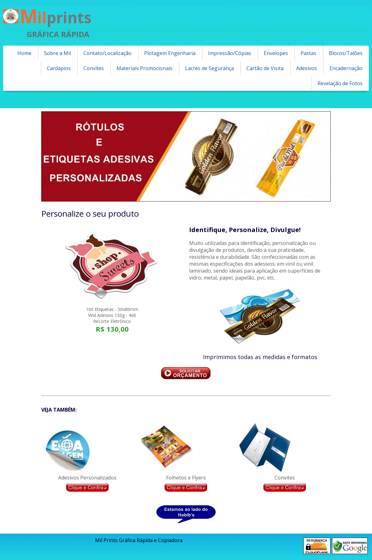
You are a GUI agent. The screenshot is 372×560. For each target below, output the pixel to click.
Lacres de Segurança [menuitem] (209, 68)
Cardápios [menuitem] (59, 68)
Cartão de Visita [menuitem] (265, 68)
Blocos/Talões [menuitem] (346, 53)
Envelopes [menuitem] (276, 53)
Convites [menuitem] (93, 68)
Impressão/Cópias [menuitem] (229, 53)
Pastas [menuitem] (308, 53)
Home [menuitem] (24, 53)
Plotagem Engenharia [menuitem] (169, 53)
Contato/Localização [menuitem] (107, 53)
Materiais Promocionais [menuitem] (144, 68)
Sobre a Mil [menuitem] (57, 53)
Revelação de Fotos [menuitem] (340, 83)
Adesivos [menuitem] (306, 68)
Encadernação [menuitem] (346, 68)
